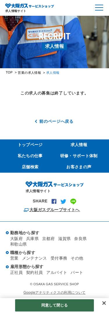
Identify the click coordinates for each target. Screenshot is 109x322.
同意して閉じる (54, 305)
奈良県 (80, 238)
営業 (14, 258)
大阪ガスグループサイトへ (54, 209)
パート (77, 272)
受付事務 (59, 258)
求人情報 (79, 144)
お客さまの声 (78, 166)
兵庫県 (32, 238)
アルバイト (56, 272)
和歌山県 (18, 244)
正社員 (16, 272)
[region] (54, 310)
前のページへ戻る (56, 121)
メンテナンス (34, 258)
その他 (77, 258)
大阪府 (16, 238)
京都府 (48, 238)
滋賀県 (64, 238)
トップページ (30, 144)
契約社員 (34, 272)
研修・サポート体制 (79, 155)
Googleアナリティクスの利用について (55, 292)
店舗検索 (30, 166)
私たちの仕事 (30, 155)
